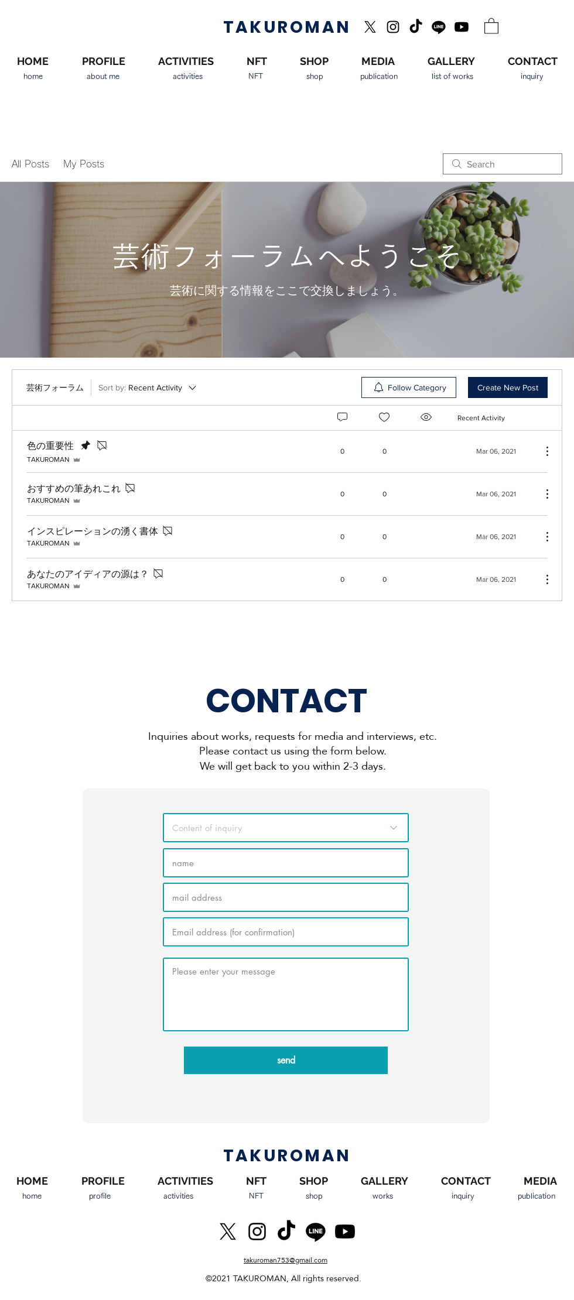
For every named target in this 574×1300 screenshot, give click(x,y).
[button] (491, 25)
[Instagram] (393, 27)
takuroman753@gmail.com (285, 1260)
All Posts (30, 164)
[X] (370, 27)
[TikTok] (416, 27)
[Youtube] (461, 27)
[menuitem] (408, 387)
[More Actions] (541, 451)
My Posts (83, 164)
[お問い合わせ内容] (286, 827)
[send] (286, 1060)
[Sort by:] (148, 387)
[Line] (438, 27)
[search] (502, 163)
